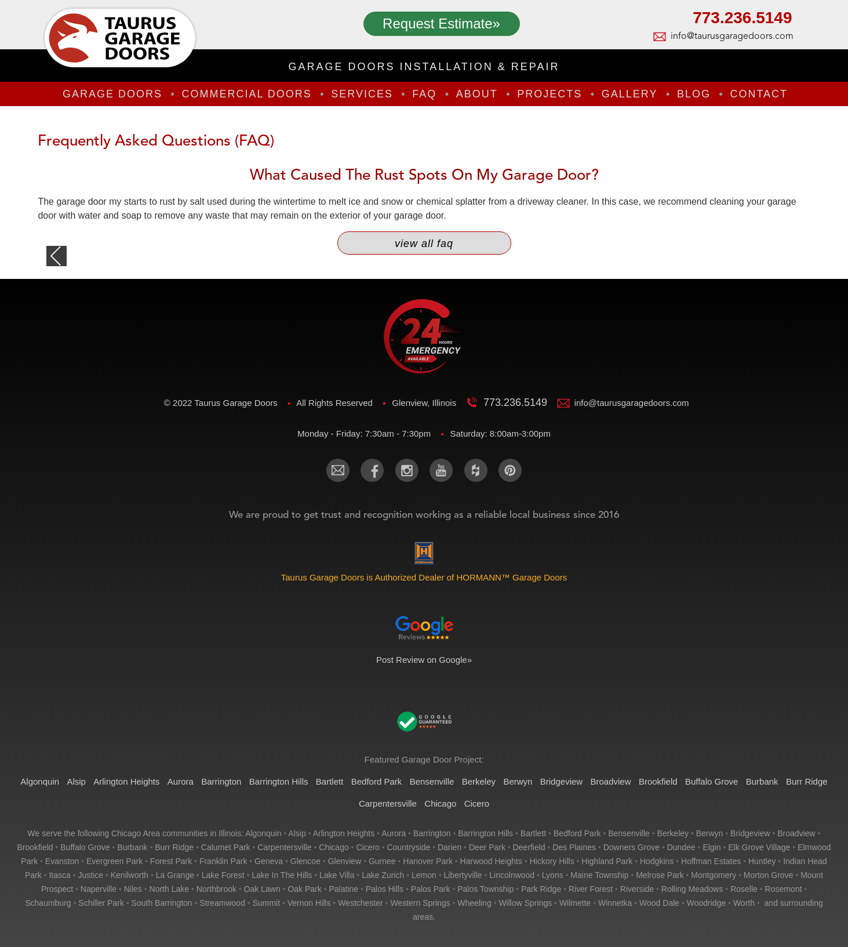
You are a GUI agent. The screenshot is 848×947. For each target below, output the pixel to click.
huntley (762, 861)
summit (266, 903)
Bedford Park (376, 781)
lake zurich (383, 875)
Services (362, 94)
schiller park (101, 903)
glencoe (305, 861)
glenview (345, 861)
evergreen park (114, 861)
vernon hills (309, 903)
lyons (552, 875)
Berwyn (517, 781)
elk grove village (759, 847)
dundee (681, 847)
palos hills (384, 889)
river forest (591, 889)
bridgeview (750, 833)
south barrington (162, 903)
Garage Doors (112, 94)
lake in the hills (282, 875)
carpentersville (284, 847)
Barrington (221, 781)
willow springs (525, 903)
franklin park (223, 861)
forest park (171, 861)
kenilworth (129, 875)
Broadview (610, 781)
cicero (367, 847)
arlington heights (344, 833)
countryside (409, 847)
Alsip (76, 781)
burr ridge (174, 847)
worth (744, 903)
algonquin (263, 833)
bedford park (577, 833)
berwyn (709, 833)
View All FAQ (424, 243)
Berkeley (479, 781)
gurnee (382, 861)
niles (133, 889)
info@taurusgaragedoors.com (731, 36)
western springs (420, 903)
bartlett (533, 833)
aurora (393, 833)
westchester (360, 903)
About (477, 94)
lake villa (336, 875)
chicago (333, 847)
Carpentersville (388, 803)
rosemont (783, 889)
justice (90, 875)
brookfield (35, 847)
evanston (62, 861)
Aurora (181, 781)
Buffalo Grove (711, 781)
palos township (485, 889)
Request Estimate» (441, 23)
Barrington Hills (278, 781)
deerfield (529, 847)
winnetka (615, 903)
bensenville (629, 833)
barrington (432, 833)
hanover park (428, 861)
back (56, 256)
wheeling (474, 903)
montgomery (713, 875)
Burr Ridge (807, 781)
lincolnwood (511, 875)
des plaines (574, 847)
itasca (59, 875)
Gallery (630, 94)
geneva (268, 861)
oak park (304, 889)
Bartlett (330, 781)
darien (449, 847)
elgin (711, 847)
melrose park (659, 875)
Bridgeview (561, 781)
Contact (759, 94)
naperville (99, 889)
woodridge (706, 903)
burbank (132, 847)
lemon (424, 875)
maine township (599, 875)
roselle (744, 889)
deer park (487, 847)
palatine (343, 889)
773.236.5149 (742, 19)
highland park (606, 861)
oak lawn (262, 889)
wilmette (575, 903)
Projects (549, 94)
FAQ (424, 94)
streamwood (222, 903)
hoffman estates (711, 861)
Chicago (440, 803)
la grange (175, 875)
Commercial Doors (246, 94)
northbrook (216, 889)
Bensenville (432, 781)
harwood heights (491, 861)
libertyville (462, 875)
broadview (796, 833)
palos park (430, 889)
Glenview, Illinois (425, 403)
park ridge (541, 889)
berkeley (673, 833)
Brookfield (658, 781)
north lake (169, 889)
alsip (296, 833)
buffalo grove (85, 847)
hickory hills (552, 861)
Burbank (762, 781)
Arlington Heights (126, 781)
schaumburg (48, 903)
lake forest (223, 875)
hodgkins (657, 861)
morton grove (769, 875)
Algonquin (39, 781)
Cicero (476, 803)
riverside (637, 889)
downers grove (631, 847)
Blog (694, 94)
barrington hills (485, 833)
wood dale (659, 903)
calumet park (225, 847)
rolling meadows (692, 889)
